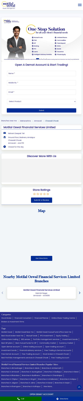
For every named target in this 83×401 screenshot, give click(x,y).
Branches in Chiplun (9, 379)
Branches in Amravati (10, 372)
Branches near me (9, 121)
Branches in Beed (71, 372)
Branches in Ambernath (52, 368)
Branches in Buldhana (31, 375)
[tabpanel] (41, 39)
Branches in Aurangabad (32, 372)
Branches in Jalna (28, 383)
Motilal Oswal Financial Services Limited (41, 290)
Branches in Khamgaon (11, 386)
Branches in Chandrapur (52, 375)
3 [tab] (43, 58)
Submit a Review (41, 200)
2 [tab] (41, 58)
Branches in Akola (32, 368)
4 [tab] (46, 58)
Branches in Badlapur (53, 372)
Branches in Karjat (62, 383)
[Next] (80, 292)
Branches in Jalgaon (9, 383)
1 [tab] (37, 58)
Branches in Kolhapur (31, 386)
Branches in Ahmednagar (11, 368)
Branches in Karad (45, 383)
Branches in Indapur (68, 379)
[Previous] (2, 292)
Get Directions (41, 258)
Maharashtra (25, 121)
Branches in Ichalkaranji (48, 379)
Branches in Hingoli (28, 379)
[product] (41, 101)
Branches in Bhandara (10, 375)
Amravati (38, 121)
